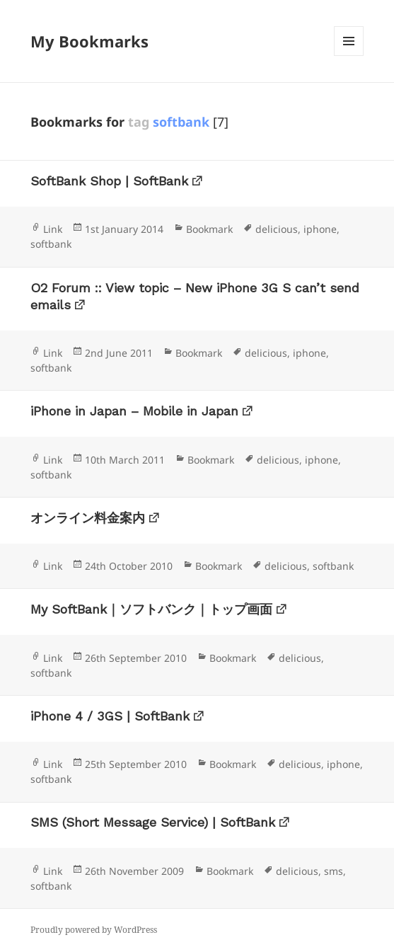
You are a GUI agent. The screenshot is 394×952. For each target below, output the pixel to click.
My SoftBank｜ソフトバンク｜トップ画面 (151, 609)
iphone (320, 229)
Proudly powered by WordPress (93, 930)
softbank (50, 244)
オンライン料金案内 (87, 517)
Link (52, 229)
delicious (276, 229)
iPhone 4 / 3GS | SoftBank (110, 716)
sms (333, 871)
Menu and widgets (349, 55)
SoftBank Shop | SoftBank (109, 180)
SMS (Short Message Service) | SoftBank (152, 822)
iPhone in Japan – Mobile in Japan (134, 410)
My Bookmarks (89, 41)
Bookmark (209, 229)
